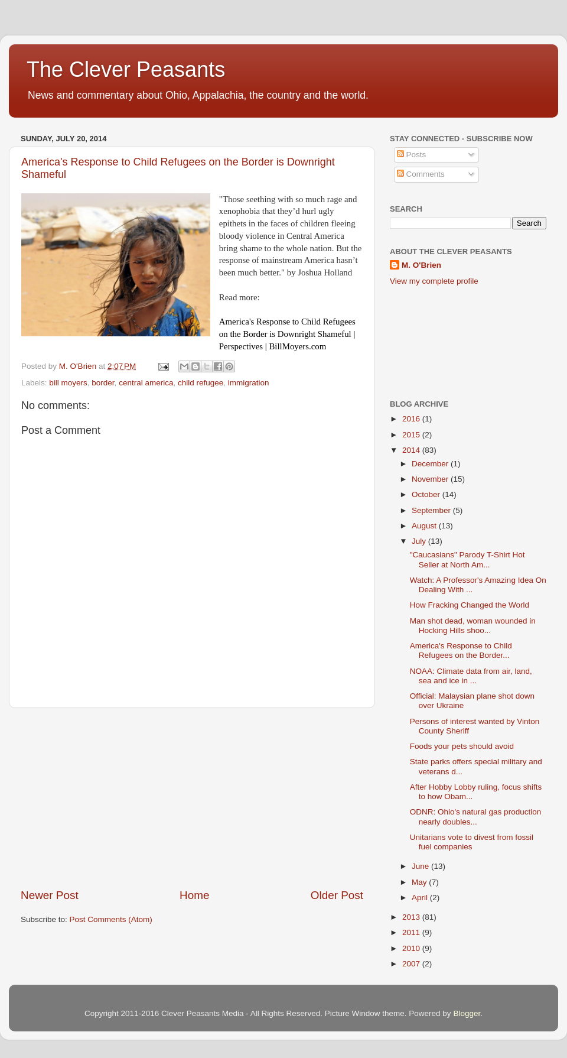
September (432, 510)
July (420, 541)
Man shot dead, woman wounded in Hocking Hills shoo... (473, 625)
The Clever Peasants (126, 69)
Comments (421, 174)
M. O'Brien (421, 265)
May (420, 882)
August (425, 525)
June (421, 866)
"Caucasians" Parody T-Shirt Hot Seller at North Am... (467, 559)
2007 (412, 963)
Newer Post (50, 895)
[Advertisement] (192, 798)
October (427, 494)
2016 (412, 418)
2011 (412, 932)
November (431, 479)
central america (146, 382)
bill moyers (68, 382)
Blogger (466, 1013)
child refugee (200, 382)
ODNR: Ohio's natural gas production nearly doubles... (475, 816)
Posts (411, 154)
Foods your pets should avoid (462, 746)
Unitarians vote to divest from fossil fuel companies (471, 842)
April (421, 897)
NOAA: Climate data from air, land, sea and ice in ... (471, 676)
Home (194, 895)
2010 (412, 948)
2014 (412, 450)
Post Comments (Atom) (111, 919)
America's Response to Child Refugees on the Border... (461, 650)
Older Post (337, 895)
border (103, 382)
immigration (248, 382)
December (431, 463)
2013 (412, 917)
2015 (412, 434)
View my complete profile (434, 281)
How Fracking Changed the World (469, 605)
